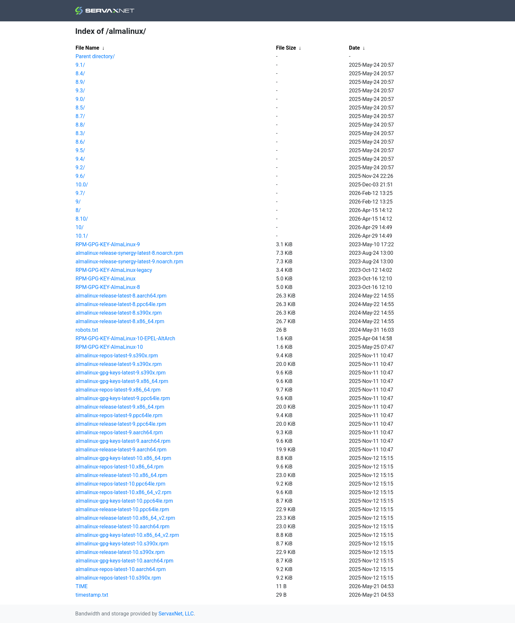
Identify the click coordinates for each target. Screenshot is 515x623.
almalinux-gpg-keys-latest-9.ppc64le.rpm (123, 398)
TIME (82, 586)
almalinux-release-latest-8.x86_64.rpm (120, 321)
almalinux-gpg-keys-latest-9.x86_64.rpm (122, 381)
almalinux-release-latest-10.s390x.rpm (120, 552)
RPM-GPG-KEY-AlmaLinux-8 (108, 287)
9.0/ (80, 99)
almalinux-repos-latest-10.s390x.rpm (118, 578)
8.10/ (82, 219)
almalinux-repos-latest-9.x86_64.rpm (118, 390)
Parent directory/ (95, 56)
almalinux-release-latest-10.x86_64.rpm (121, 475)
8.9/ (80, 82)
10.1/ (82, 236)
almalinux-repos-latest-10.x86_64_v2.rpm (123, 492)
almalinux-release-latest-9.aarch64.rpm (121, 449)
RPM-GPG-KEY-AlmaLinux (106, 279)
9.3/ (80, 90)
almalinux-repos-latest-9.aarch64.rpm (119, 432)
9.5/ (80, 150)
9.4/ (80, 159)
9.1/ (80, 65)
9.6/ (80, 176)
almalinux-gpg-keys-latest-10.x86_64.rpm (123, 458)
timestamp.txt (92, 595)
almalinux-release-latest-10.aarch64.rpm (122, 526)
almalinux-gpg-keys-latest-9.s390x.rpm (121, 373)
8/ (78, 210)
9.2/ (80, 167)
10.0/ (82, 184)
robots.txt (87, 330)
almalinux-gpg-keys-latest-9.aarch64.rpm (123, 441)
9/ (78, 202)
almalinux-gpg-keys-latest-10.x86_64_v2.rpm (127, 535)
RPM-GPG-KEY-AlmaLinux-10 (109, 347)
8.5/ (80, 108)
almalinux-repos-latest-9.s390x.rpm (117, 355)
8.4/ (80, 73)
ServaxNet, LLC (176, 614)
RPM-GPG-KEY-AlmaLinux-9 (108, 244)
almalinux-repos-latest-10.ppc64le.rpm (120, 484)
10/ (80, 227)
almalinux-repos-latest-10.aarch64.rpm (121, 569)
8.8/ (80, 125)
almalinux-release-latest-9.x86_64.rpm (120, 407)
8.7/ (80, 116)
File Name (87, 48)
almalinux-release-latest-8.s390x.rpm (119, 313)
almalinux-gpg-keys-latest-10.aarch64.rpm (124, 561)
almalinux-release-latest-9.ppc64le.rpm (121, 424)
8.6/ (80, 142)
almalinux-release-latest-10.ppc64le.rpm (122, 509)
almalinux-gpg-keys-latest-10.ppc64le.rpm (124, 501)
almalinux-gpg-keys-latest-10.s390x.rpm (122, 543)
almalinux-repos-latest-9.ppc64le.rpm (119, 415)
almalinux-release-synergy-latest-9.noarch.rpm (129, 261)
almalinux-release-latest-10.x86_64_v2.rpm (125, 518)
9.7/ (80, 193)
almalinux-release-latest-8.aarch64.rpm (121, 296)
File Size (286, 48)
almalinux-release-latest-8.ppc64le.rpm (121, 304)
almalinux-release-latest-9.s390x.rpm (119, 364)
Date (354, 48)
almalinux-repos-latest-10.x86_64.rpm (120, 467)
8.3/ (80, 133)
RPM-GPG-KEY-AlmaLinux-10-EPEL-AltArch (125, 338)
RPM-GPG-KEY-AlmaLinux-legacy (114, 270)
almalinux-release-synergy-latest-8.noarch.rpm (129, 253)
